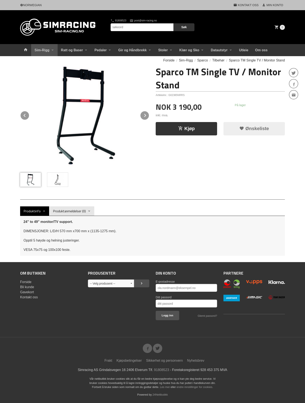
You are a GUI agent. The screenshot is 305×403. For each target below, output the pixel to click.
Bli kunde (27, 287)
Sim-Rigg (42, 50)
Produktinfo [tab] (32, 211)
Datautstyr (219, 50)
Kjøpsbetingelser (129, 360)
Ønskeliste (254, 128)
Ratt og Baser (72, 50)
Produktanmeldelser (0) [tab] (69, 211)
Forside (169, 60)
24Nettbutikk (160, 394)
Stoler (163, 50)
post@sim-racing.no (143, 20)
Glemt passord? (207, 315)
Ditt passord (164, 297)
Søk (184, 27)
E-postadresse (165, 281)
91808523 (118, 20)
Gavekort (27, 292)
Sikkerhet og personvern (164, 360)
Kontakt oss (29, 297)
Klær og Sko (189, 50)
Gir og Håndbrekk (132, 50)
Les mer (165, 387)
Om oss (261, 50)
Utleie (243, 50)
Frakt (108, 360)
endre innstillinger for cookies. (195, 387)
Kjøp (186, 128)
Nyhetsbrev (195, 360)
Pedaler (100, 50)
